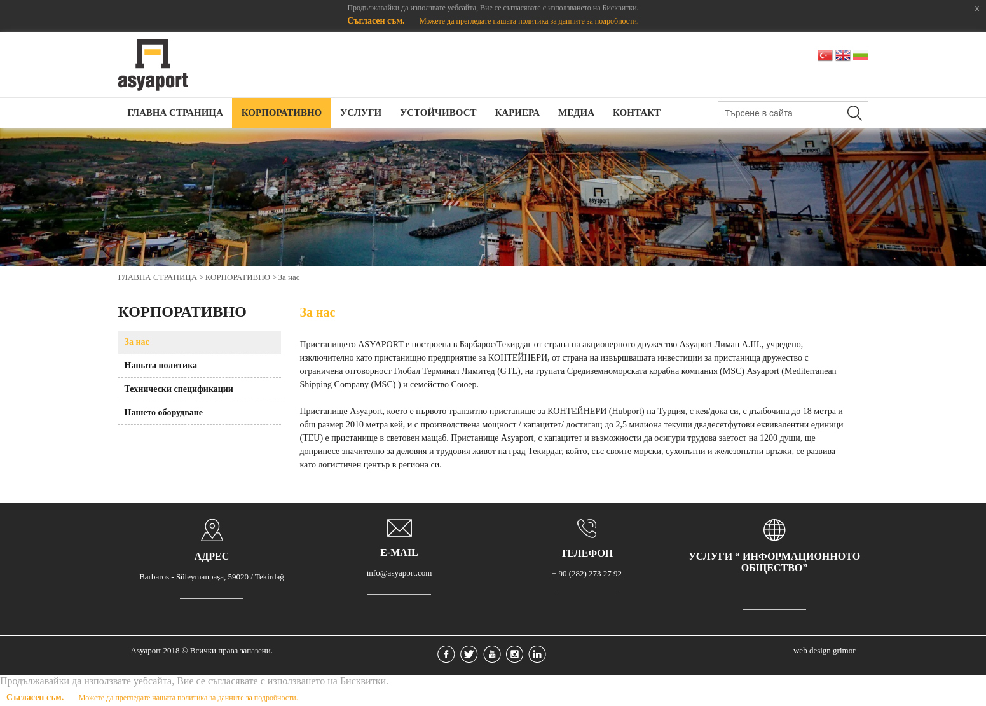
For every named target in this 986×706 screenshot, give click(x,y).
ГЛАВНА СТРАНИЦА (175, 112)
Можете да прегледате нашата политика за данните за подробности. (529, 21)
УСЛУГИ (360, 112)
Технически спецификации (179, 389)
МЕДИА (576, 112)
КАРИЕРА (517, 112)
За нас (289, 277)
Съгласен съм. (377, 20)
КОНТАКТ (637, 112)
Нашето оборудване (164, 412)
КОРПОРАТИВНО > (241, 277)
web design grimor (824, 650)
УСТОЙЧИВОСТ (438, 112)
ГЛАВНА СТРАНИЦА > (161, 277)
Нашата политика (161, 365)
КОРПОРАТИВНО (282, 112)
